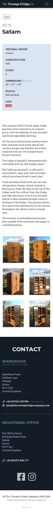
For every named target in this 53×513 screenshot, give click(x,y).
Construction (15, 59)
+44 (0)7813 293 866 (17, 401)
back (7, 17)
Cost (9, 101)
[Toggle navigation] (47, 4)
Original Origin (16, 49)
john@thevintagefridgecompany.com (28, 405)
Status (10, 91)
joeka (29, 507)
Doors (10, 70)
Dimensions (19, 80)
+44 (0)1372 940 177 (17, 460)
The (18, 4)
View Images (12, 115)
